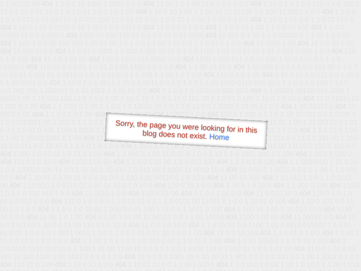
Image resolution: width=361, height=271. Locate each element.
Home (219, 137)
